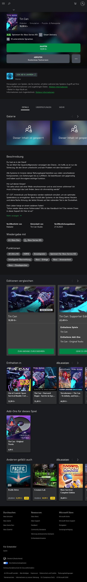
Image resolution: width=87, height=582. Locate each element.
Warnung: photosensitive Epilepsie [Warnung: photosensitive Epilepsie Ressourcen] (42, 534)
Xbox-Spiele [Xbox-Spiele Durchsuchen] (7, 521)
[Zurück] (72, 116)
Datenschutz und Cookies (48, 573)
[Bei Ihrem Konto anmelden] (82, 3)
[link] (18, 385)
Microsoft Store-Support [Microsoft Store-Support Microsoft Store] (67, 521)
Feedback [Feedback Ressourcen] (34, 525)
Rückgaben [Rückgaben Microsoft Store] (62, 525)
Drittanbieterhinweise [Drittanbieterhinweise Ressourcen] (38, 538)
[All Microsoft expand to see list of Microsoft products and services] (3, 3)
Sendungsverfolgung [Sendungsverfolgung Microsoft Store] (65, 529)
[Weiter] (77, 116)
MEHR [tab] (61, 107)
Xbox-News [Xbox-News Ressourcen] (35, 516)
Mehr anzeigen (14, 215)
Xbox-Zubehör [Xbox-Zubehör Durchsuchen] (7, 529)
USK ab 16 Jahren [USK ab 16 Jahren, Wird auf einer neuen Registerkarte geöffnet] (26, 75)
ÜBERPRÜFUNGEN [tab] (43, 107)
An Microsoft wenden (11, 573)
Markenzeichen (9, 577)
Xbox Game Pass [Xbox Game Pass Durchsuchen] (8, 525)
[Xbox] (7, 9)
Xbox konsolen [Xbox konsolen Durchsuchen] (8, 516)
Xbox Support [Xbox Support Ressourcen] (35, 521)
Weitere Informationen (58, 86)
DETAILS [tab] (25, 107)
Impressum (34, 573)
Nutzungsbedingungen (65, 573)
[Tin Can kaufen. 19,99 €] (43, 47)
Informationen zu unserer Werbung (27, 577)
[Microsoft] (43, 2)
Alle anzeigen (63, 362)
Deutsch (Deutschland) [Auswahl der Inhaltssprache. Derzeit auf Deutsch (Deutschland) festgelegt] (14, 558)
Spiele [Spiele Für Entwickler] (5, 551)
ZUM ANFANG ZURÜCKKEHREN (31, 351)
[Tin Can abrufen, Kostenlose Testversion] (38, 58)
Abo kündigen (24, 573)
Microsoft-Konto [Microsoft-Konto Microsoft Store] (64, 516)
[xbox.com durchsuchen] (9, 3)
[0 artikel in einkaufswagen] (76, 3)
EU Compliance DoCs (48, 577)
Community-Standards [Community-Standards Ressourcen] (38, 529)
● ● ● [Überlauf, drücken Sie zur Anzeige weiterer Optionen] (76, 58)
